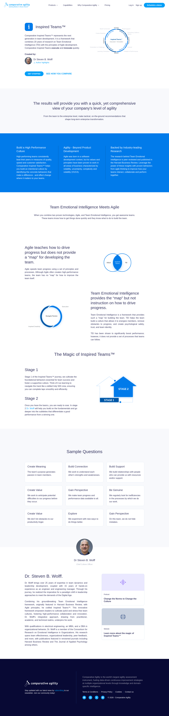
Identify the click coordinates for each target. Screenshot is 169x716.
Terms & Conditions (90, 692)
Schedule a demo (154, 5)
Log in (131, 5)
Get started (34, 74)
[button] (53, 5)
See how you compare (59, 74)
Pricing (107, 5)
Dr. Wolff (30, 408)
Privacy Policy (106, 692)
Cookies (118, 692)
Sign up (139, 5)
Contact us (129, 692)
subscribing (59, 690)
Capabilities (67, 5)
